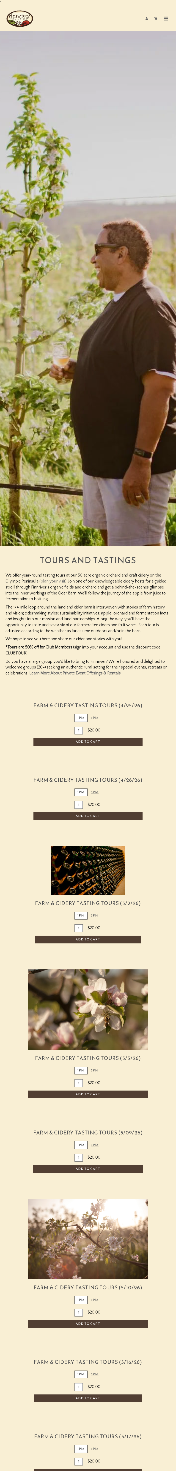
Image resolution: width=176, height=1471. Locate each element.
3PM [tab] (95, 716)
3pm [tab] (95, 790)
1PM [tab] (81, 716)
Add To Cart (88, 739)
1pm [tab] (81, 790)
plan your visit (53, 579)
